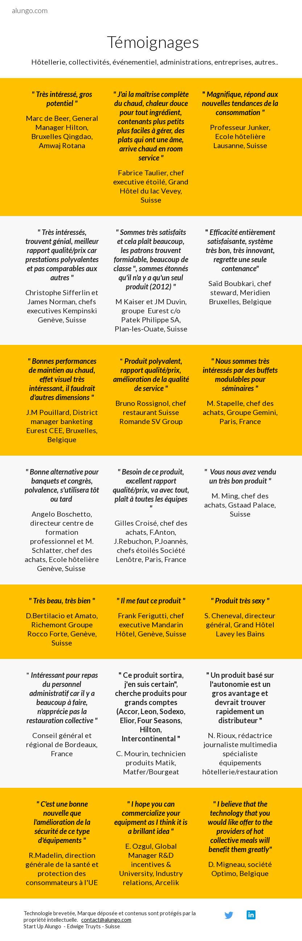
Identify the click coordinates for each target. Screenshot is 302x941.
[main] (151, 49)
